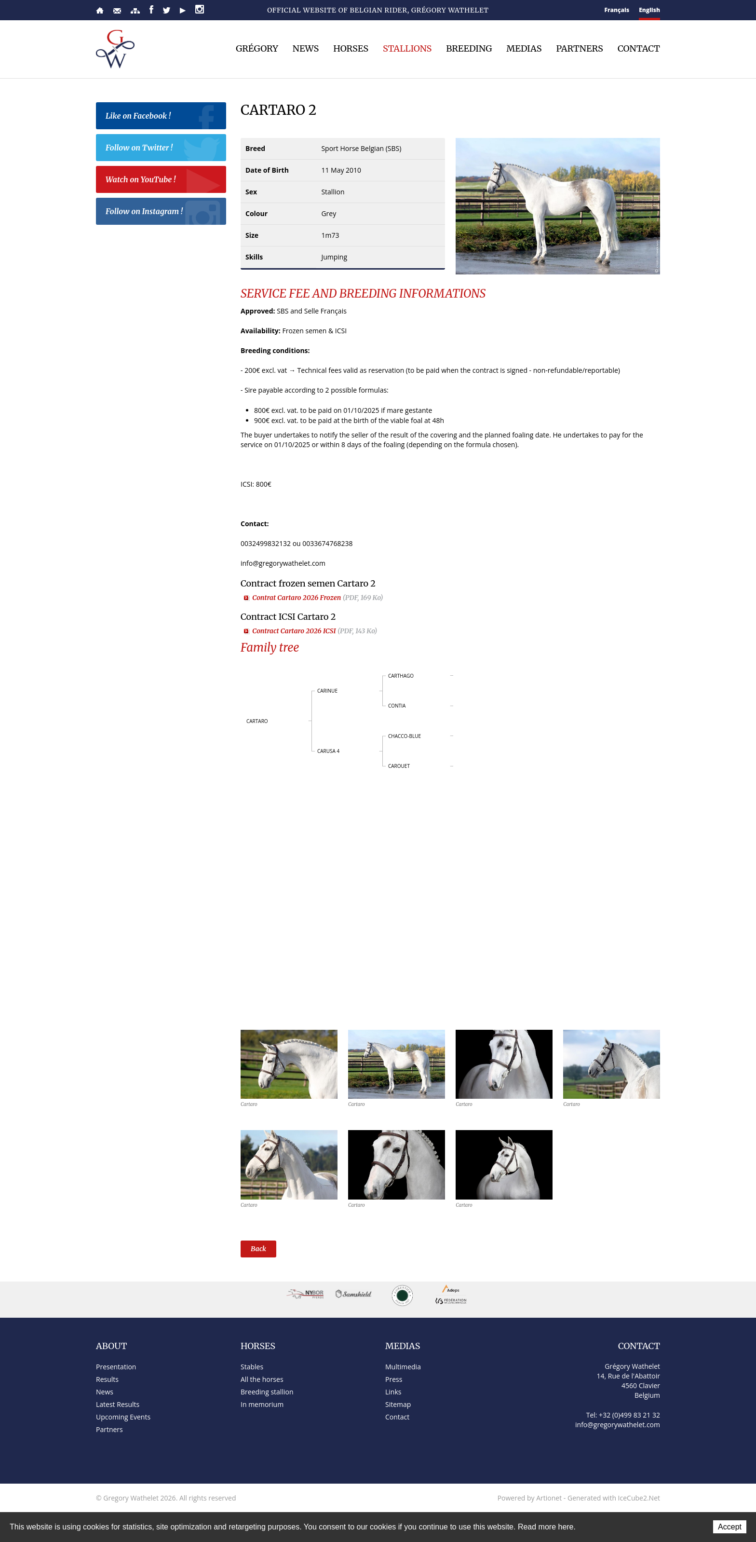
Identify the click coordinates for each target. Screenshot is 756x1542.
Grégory (257, 48)
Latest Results (117, 1404)
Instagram (199, 9)
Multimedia (403, 1366)
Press (393, 1379)
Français (617, 10)
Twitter (166, 10)
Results (107, 1379)
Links (393, 1391)
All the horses (262, 1379)
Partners (579, 48)
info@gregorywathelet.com (617, 1424)
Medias (523, 48)
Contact (117, 11)
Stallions (407, 48)
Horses (350, 48)
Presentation (116, 1366)
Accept (730, 1527)
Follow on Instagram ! (163, 213)
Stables (252, 1366)
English (649, 10)
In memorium (262, 1404)
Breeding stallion (267, 1391)
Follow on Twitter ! (163, 149)
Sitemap (135, 11)
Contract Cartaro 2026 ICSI (314, 631)
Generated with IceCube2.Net (613, 1497)
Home (100, 10)
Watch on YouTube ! (163, 181)
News (306, 48)
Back (258, 1248)
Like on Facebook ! (163, 117)
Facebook (151, 9)
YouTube (183, 11)
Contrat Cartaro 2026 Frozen (317, 597)
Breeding (469, 48)
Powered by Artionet (530, 1497)
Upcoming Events (123, 1416)
